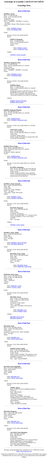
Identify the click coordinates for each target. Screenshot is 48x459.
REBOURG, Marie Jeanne (24, 266)
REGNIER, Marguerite (17, 244)
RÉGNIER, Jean (15, 337)
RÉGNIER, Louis (21, 310)
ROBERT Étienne (15, 118)
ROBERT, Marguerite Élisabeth (18, 101)
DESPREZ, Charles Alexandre (18, 55)
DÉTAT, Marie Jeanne (17, 339)
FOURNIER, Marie (16, 29)
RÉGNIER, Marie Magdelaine (12, 366)
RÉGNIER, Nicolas (9, 326)
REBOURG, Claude (16, 286)
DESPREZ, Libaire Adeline (17, 225)
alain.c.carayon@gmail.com (24, 451)
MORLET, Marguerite (17, 198)
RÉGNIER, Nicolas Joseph (17, 317)
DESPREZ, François (16, 28)
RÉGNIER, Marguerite (16, 318)
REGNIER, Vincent (22, 265)
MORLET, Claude (22, 48)
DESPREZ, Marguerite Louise (12, 62)
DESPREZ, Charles (9, 14)
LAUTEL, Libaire (16, 287)
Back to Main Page (24, 11)
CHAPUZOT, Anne (23, 49)
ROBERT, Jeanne (22, 311)
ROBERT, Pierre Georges (16, 102)
